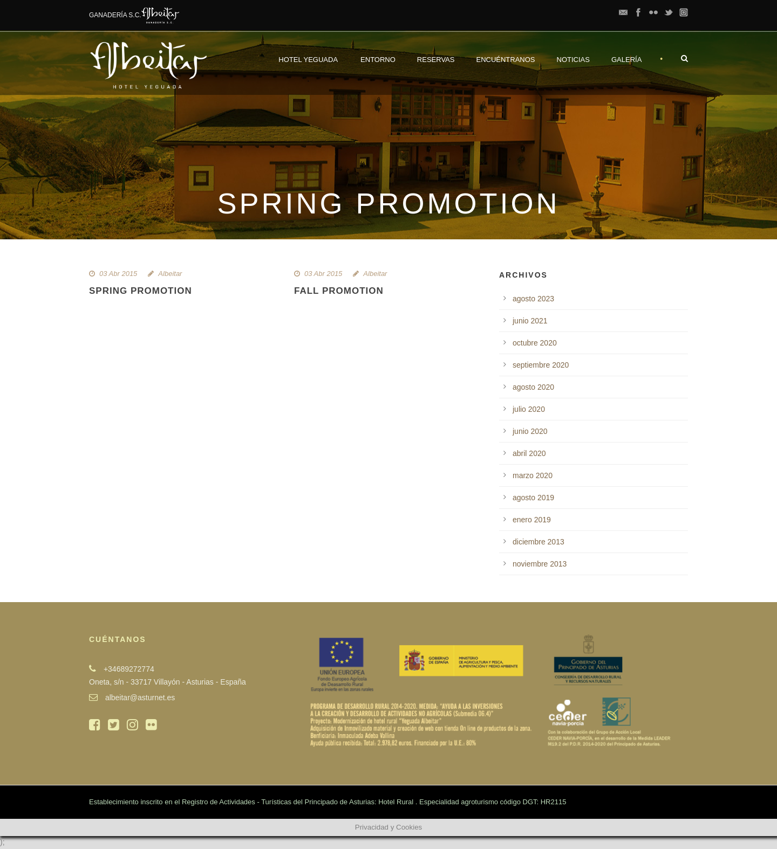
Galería (626, 60)
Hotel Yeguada (308, 60)
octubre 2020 (535, 343)
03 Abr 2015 (118, 274)
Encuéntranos (505, 60)
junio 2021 (530, 320)
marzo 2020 (533, 475)
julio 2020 (529, 409)
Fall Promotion (339, 291)
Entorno (378, 60)
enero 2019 (532, 519)
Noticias (573, 60)
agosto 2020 (533, 387)
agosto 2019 (533, 497)
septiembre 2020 (541, 365)
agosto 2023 (533, 298)
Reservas (436, 60)
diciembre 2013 (538, 541)
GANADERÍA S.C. (134, 15)
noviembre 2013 (540, 564)
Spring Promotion (140, 291)
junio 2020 (530, 431)
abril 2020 (529, 453)
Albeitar (170, 274)
